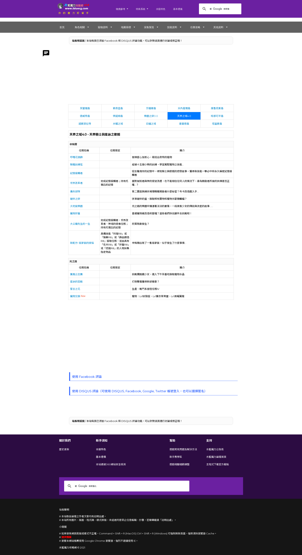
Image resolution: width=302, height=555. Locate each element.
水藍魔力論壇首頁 (216, 456)
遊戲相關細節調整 (179, 464)
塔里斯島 (217, 123)
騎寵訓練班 (76, 164)
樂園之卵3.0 (151, 115)
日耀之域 (151, 123)
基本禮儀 (177, 9)
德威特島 (85, 115)
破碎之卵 (75, 198)
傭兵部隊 (75, 191)
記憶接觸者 (76, 173)
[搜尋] (219, 9)
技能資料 (172, 27)
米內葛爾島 (184, 108)
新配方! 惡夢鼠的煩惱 (82, 242)
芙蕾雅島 (85, 108)
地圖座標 (126, 27)
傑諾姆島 (118, 115)
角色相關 (80, 27)
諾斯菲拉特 (85, 123)
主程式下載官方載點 (217, 464)
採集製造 (149, 27)
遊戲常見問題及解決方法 (183, 449)
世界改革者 (76, 182)
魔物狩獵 (75, 213)
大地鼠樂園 (76, 206)
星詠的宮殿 (76, 281)
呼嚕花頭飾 (76, 157)
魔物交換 (78, 296)
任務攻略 (195, 27)
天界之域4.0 (184, 115)
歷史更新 (64, 449)
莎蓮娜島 (151, 108)
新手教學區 (175, 456)
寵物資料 (103, 27)
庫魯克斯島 (217, 108)
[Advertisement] (151, 75)
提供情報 (66, 537)
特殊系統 (140, 9)
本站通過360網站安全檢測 (111, 464)
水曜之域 (118, 123)
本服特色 (101, 449)
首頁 (62, 27)
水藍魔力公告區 (215, 449)
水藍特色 (160, 9)
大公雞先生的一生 (80, 223)
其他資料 (218, 27)
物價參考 (120, 9)
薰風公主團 (76, 274)
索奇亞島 (118, 108)
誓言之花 (75, 288)
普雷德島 (184, 123)
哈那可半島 (217, 115)
